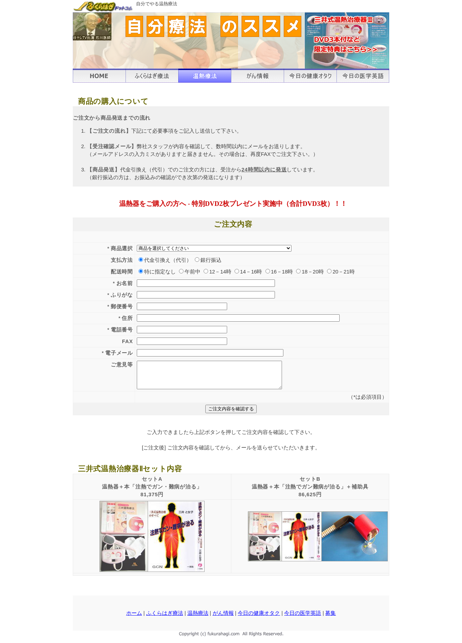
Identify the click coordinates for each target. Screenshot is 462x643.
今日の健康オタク (259, 618)
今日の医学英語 (302, 618)
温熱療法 (197, 618)
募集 (330, 618)
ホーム (134, 618)
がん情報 (223, 618)
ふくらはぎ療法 (164, 618)
